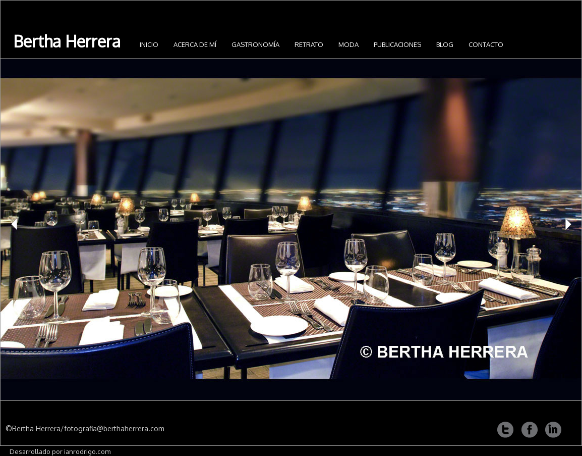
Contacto (486, 44)
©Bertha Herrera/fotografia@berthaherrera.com (85, 428)
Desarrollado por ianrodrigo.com (60, 451)
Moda (348, 44)
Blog (444, 44)
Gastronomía (255, 44)
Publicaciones (397, 44)
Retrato (309, 44)
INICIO (149, 44)
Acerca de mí (194, 44)
